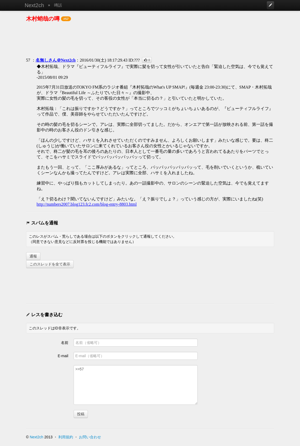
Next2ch (34, 5)
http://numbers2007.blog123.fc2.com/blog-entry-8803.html (87, 204)
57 (28, 60)
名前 (64, 343)
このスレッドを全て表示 (50, 264)
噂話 (58, 5)
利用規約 (65, 437)
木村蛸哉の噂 (43, 19)
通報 (33, 256)
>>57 (136, 385)
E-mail (63, 356)
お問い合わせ (90, 437)
